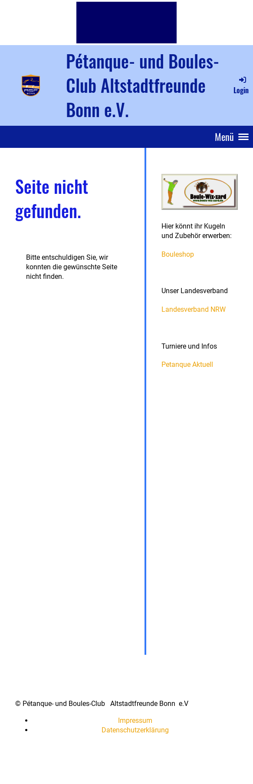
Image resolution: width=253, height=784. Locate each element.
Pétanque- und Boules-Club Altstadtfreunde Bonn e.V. (142, 85)
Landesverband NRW (193, 309)
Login (241, 85)
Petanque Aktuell (187, 364)
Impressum (135, 720)
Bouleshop (177, 254)
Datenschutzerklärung (135, 730)
